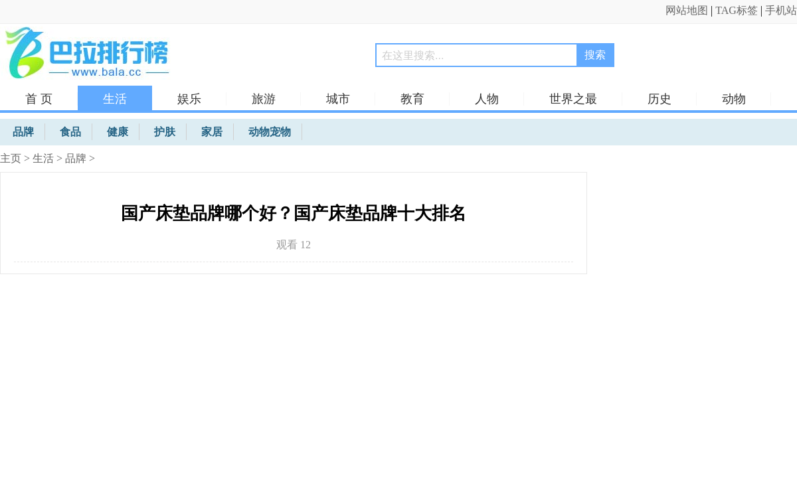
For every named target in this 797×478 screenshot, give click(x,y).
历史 (659, 99)
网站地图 (686, 10)
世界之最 (573, 99)
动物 (734, 99)
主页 (10, 158)
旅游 (264, 99)
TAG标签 (736, 10)
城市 (338, 99)
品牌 (75, 158)
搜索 (595, 54)
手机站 (781, 10)
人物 (487, 99)
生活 (115, 99)
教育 (412, 99)
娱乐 (189, 99)
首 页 (38, 99)
